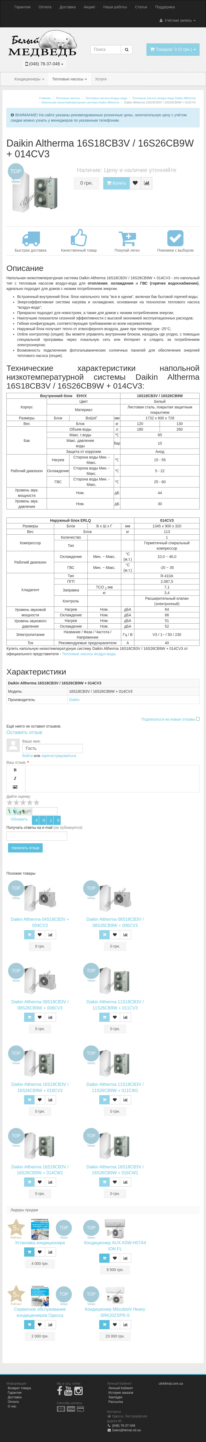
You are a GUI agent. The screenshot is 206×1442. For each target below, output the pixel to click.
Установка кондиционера (40, 1242)
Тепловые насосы (69, 79)
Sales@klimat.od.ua (124, 1430)
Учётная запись (177, 20)
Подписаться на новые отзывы (168, 719)
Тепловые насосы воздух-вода (88, 654)
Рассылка (115, 1402)
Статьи (141, 7)
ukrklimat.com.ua (171, 1383)
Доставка (68, 7)
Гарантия (22, 7)
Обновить (19, 819)
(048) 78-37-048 (121, 1426)
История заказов (120, 1393)
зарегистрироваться (58, 756)
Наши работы (115, 7)
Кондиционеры (29, 79)
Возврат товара (19, 1388)
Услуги (100, 79)
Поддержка (165, 7)
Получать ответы (21, 827)
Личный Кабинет (120, 1388)
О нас (12, 1406)
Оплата (45, 7)
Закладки (115, 1397)
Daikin (74, 700)
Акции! (89, 7)
